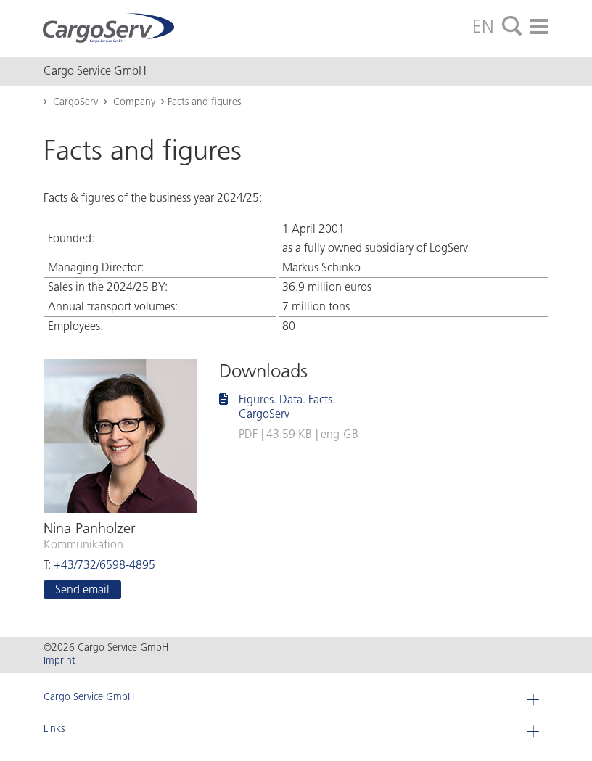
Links (54, 729)
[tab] (512, 27)
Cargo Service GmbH (89, 697)
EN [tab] (483, 26)
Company (134, 102)
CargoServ (75, 102)
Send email (82, 589)
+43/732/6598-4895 (104, 565)
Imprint (59, 660)
